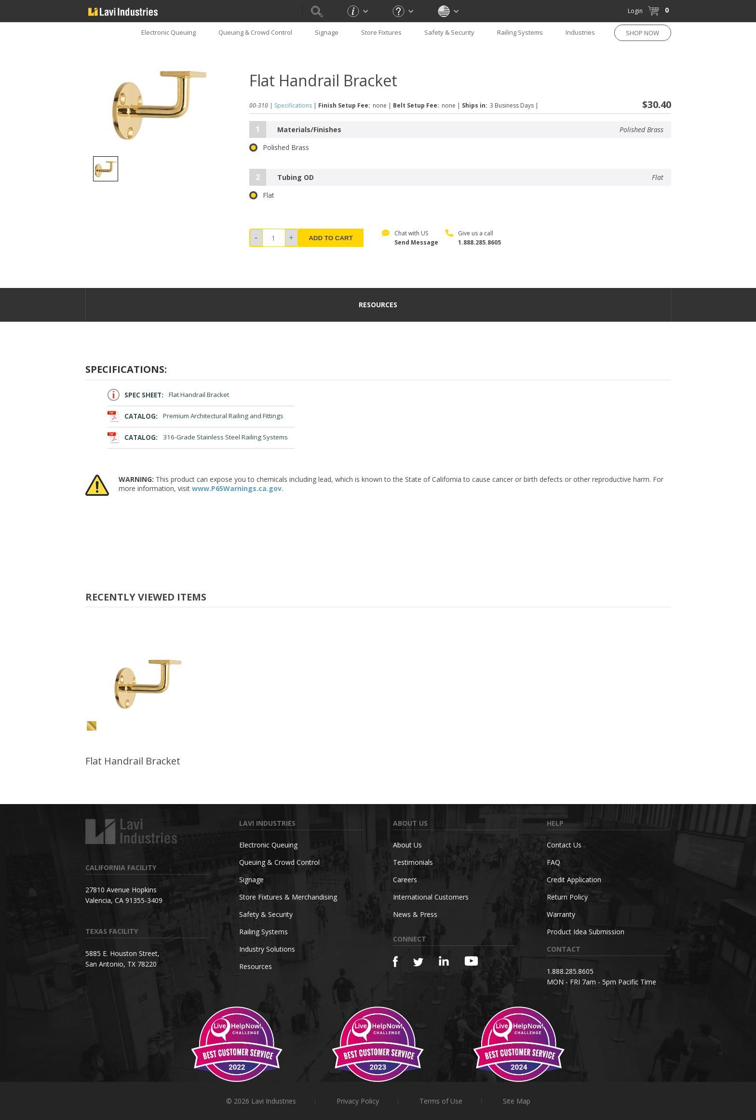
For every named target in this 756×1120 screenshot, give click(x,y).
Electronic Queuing (168, 32)
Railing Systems (520, 32)
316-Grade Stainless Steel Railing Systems (198, 437)
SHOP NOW (642, 32)
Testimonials (413, 862)
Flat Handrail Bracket (169, 395)
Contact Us (564, 844)
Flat (261, 195)
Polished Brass (279, 147)
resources (378, 304)
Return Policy (567, 896)
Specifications (293, 105)
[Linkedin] (444, 961)
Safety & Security (449, 32)
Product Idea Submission (585, 931)
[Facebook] (395, 961)
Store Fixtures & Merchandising (288, 896)
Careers (405, 879)
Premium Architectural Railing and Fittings (196, 416)
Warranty (561, 914)
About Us (407, 844)
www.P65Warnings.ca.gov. (238, 488)
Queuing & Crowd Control (255, 32)
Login (635, 11)
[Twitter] (418, 962)
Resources (255, 966)
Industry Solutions (267, 949)
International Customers (431, 896)
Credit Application (574, 879)
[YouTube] (471, 961)
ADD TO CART (331, 238)
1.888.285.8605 (479, 242)
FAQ (553, 862)
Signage (326, 32)
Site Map (516, 1101)
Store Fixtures (381, 32)
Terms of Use (440, 1101)
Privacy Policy (358, 1101)
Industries (580, 32)
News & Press (415, 914)
